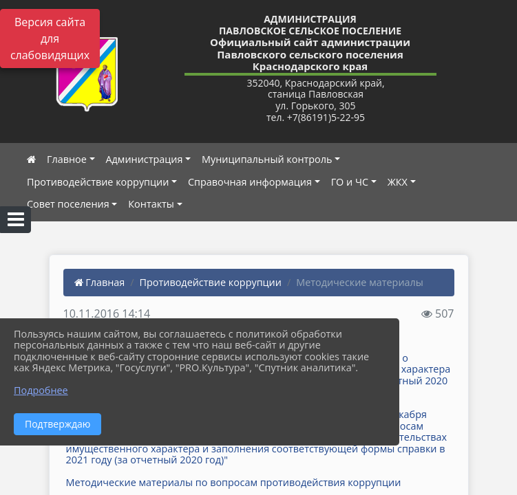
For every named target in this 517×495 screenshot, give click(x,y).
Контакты (151, 203)
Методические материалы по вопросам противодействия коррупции (233, 482)
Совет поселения (68, 203)
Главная (99, 282)
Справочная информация (250, 181)
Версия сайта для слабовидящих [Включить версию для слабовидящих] (49, 38)
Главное (67, 159)
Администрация (144, 159)
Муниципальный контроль (267, 159)
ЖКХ (398, 181)
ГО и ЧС (349, 181)
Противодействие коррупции (98, 181)
